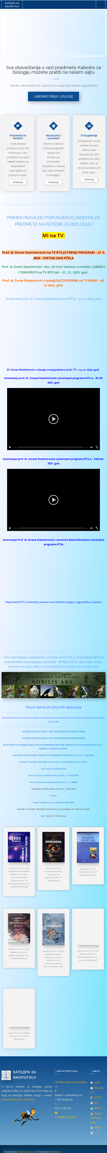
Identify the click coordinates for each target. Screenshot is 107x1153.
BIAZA (95, 1127)
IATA (95, 1132)
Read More (17, 182)
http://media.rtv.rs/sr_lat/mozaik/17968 (53, 802)
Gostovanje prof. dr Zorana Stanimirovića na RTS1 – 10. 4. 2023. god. (53, 299)
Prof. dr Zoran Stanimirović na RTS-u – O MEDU (54, 782)
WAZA (95, 1108)
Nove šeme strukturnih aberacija (53, 707)
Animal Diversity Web (96, 1118)
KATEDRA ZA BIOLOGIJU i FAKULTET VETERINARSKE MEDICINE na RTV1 (47, 755)
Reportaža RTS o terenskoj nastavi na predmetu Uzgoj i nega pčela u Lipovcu (53, 602)
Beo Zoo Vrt (96, 1090)
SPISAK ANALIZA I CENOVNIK (18, 1099)
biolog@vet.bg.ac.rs (66, 1117)
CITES (95, 1097)
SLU (94, 1102)
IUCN (95, 1082)
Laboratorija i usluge (53, 96)
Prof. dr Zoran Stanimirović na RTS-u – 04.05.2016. (53, 775)
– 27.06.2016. (88, 755)
